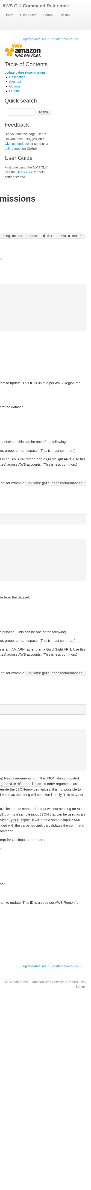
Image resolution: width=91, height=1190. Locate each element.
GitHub (65, 15)
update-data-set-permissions (25, 72)
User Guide (28, 15)
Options (14, 86)
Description (17, 77)
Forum (48, 15)
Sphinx (80, 986)
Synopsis (15, 82)
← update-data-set (32, 39)
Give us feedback (17, 144)
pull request (13, 148)
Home (9, 15)
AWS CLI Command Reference (35, 5)
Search (43, 112)
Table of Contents (26, 64)
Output (14, 91)
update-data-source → (67, 39)
